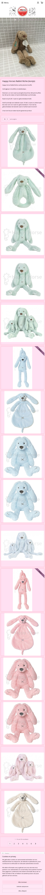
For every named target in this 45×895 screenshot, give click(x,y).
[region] (22, 868)
